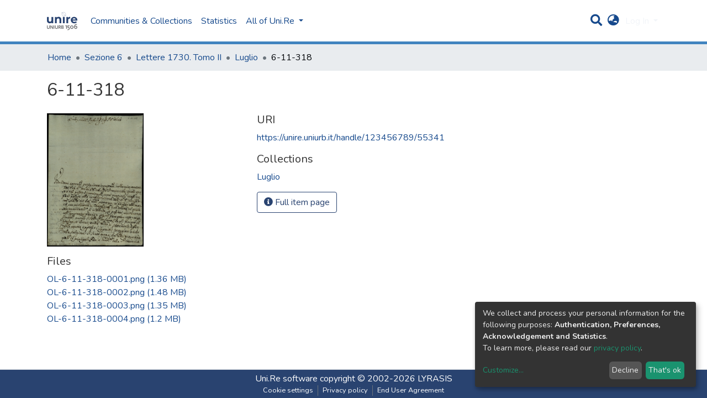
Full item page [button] (297, 202)
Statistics (219, 21)
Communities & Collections (141, 21)
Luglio (246, 57)
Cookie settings (288, 390)
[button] (613, 21)
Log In (638, 21)
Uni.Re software (286, 379)
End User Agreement (410, 390)
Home (59, 57)
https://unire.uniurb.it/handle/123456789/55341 (351, 138)
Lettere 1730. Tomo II (178, 57)
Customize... (503, 370)
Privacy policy (345, 390)
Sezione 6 (104, 57)
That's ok (664, 370)
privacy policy (617, 348)
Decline (625, 370)
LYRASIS (435, 379)
